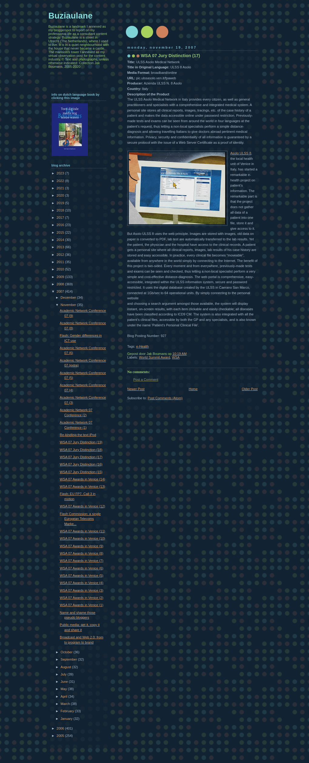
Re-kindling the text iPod (78, 435)
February (68, 711)
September (69, 659)
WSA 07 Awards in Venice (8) (81, 553)
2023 (61, 173)
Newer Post (136, 389)
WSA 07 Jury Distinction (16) (81, 464)
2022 (61, 181)
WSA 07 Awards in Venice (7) (81, 560)
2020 (61, 195)
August (66, 667)
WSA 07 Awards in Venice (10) (82, 538)
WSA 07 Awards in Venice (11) (82, 531)
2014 (61, 240)
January (67, 718)
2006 (61, 728)
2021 (61, 188)
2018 (61, 210)
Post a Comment (145, 379)
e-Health (142, 346)
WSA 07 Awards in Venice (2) (81, 598)
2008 (61, 284)
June (65, 681)
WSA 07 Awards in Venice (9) (81, 546)
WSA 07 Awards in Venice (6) (81, 568)
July (64, 674)
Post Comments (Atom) (165, 398)
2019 (61, 203)
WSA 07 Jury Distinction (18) (81, 450)
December (69, 297)
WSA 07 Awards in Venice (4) (81, 583)
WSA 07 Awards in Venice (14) (82, 479)
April (64, 696)
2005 (61, 735)
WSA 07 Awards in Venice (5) (81, 575)
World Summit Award (154, 357)
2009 (61, 277)
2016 (61, 225)
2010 (61, 269)
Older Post (249, 389)
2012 (61, 254)
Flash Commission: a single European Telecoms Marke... (80, 519)
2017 (61, 217)
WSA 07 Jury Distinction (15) (81, 472)
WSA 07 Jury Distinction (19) (81, 442)
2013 (61, 247)
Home (193, 389)
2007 (61, 291)
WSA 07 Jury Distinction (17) (81, 457)
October (67, 652)
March (66, 704)
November (69, 305)
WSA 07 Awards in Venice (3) (81, 590)
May (64, 689)
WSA (176, 357)
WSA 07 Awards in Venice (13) (82, 486)
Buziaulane (71, 15)
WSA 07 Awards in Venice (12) (82, 506)
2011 (61, 262)
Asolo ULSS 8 (240, 153)
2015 (61, 232)
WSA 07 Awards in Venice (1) (81, 605)
